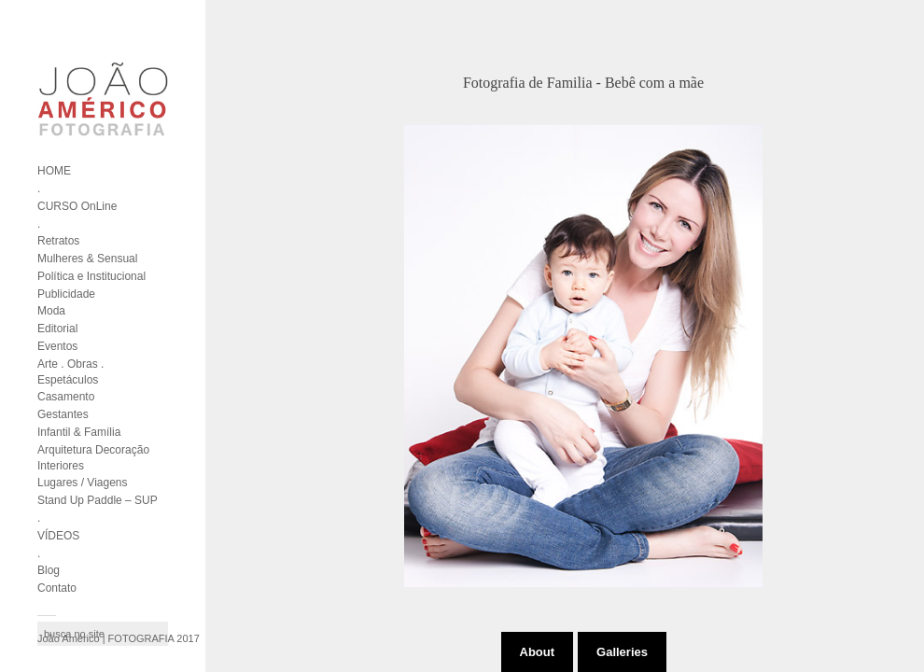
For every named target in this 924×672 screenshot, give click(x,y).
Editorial (57, 328)
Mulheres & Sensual (87, 258)
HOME (54, 170)
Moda (51, 310)
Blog (48, 570)
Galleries (622, 652)
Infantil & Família (78, 432)
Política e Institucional (91, 276)
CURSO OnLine (77, 206)
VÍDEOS (58, 535)
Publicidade (66, 294)
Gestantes (63, 414)
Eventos (57, 346)
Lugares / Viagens (82, 482)
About (537, 652)
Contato (57, 588)
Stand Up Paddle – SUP (97, 500)
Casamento (65, 396)
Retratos (58, 240)
